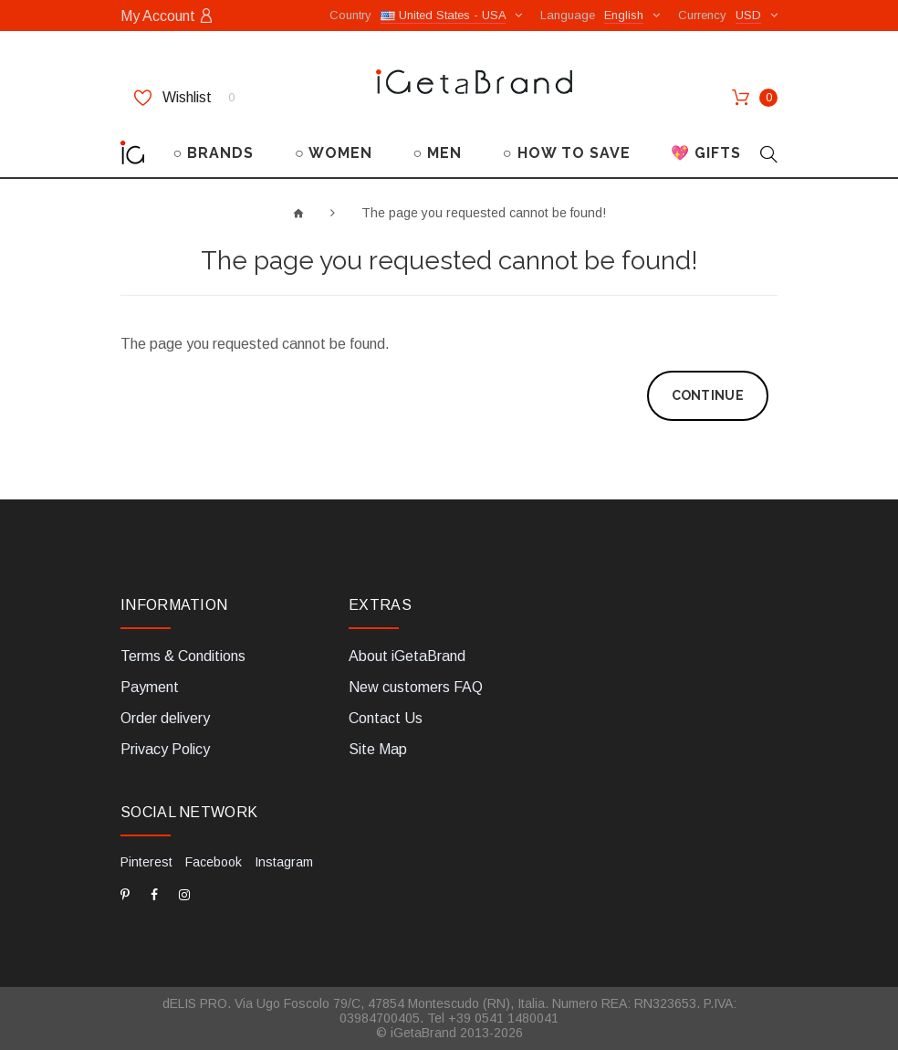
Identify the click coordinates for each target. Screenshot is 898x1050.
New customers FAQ (416, 687)
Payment (149, 687)
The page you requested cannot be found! (483, 212)
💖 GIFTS (706, 153)
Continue (708, 395)
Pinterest (146, 862)
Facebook (213, 862)
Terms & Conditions (182, 656)
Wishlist (184, 98)
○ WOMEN (333, 153)
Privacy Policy (165, 749)
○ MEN (437, 153)
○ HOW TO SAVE (567, 153)
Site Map (378, 749)
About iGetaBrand (407, 656)
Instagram (284, 862)
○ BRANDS (214, 153)
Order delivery (165, 718)
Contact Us (386, 718)
